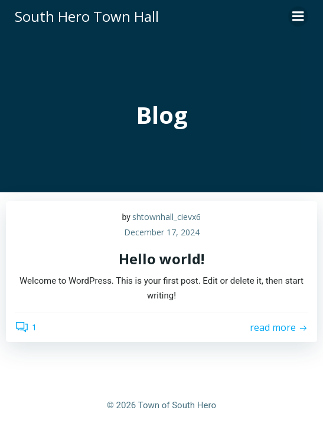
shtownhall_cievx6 (166, 216)
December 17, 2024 (162, 232)
